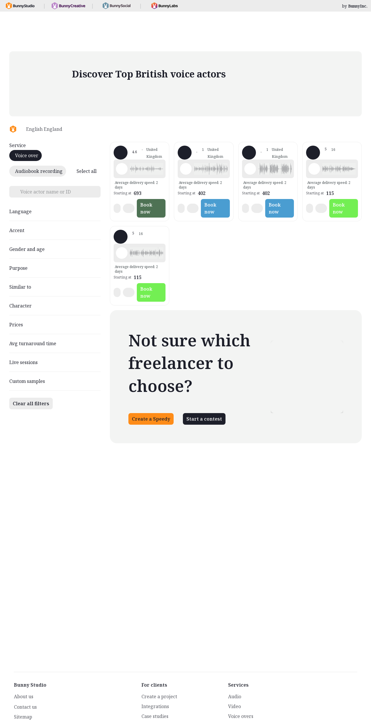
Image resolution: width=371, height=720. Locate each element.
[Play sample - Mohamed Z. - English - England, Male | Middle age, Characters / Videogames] (122, 169)
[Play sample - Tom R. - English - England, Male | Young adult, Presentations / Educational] (314, 169)
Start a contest (204, 419)
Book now (146, 208)
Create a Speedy (151, 419)
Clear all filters (31, 403)
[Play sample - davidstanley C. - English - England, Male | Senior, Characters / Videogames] (186, 169)
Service (17, 145)
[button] (146, 169)
